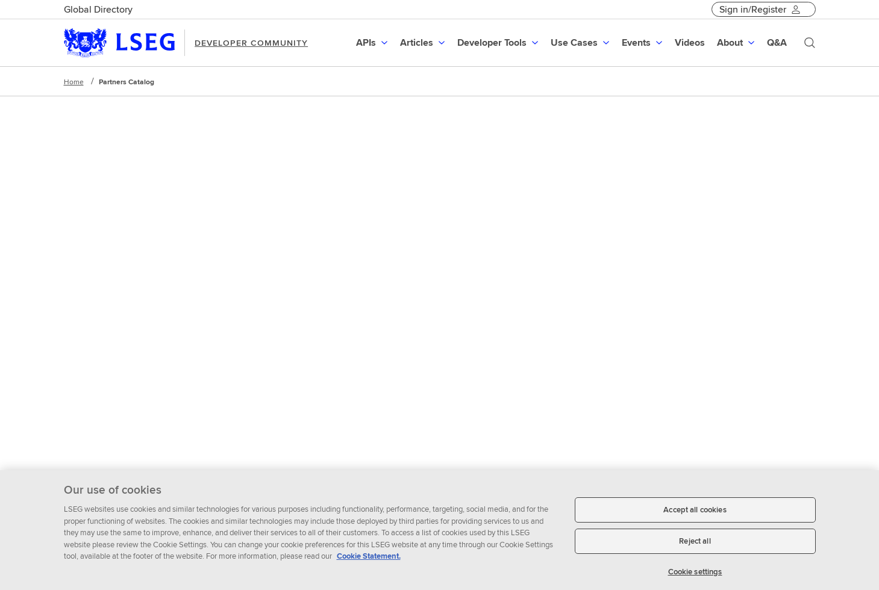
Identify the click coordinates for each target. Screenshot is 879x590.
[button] (373, 42)
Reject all (694, 545)
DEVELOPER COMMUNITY (251, 43)
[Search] (810, 43)
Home (74, 81)
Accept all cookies (694, 514)
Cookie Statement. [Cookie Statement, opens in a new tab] (369, 561)
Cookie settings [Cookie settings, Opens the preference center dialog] (695, 576)
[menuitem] (373, 42)
